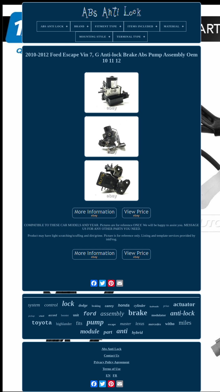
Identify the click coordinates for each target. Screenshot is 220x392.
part (108, 332)
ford (89, 314)
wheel (41, 316)
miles (185, 322)
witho (169, 324)
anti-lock (182, 313)
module (89, 331)
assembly (112, 313)
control (51, 304)
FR (115, 375)
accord (53, 315)
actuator (184, 304)
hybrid (137, 332)
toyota (42, 323)
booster (65, 315)
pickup (31, 316)
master (125, 323)
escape (112, 324)
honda (124, 305)
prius (166, 305)
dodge (83, 305)
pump (95, 322)
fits (79, 323)
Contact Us (111, 355)
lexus (139, 323)
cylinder (139, 305)
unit (76, 315)
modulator (158, 315)
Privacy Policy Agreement (111, 362)
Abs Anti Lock (112, 349)
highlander (64, 324)
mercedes (155, 324)
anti (122, 331)
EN (108, 375)
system (34, 304)
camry (109, 306)
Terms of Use (111, 369)
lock (68, 303)
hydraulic (154, 306)
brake (137, 313)
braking (96, 305)
